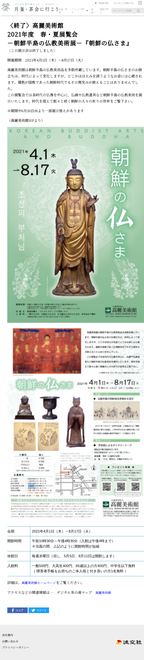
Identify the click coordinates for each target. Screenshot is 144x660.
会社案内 (7, 635)
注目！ (93, 11)
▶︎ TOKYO (102, 3)
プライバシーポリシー (15, 647)
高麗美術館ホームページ (38, 582)
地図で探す (104, 11)
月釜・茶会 (63, 11)
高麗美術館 (103, 592)
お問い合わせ (10, 641)
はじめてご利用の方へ (124, 3)
